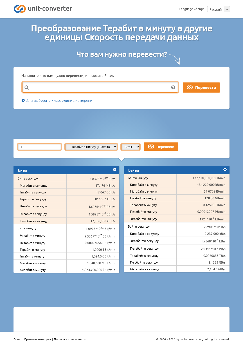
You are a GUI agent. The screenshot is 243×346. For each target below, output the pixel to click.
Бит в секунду (28, 178)
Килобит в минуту (33, 270)
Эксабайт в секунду (144, 241)
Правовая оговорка (37, 339)
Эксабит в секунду (33, 214)
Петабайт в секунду (144, 248)
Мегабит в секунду (33, 185)
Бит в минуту (27, 228)
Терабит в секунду (33, 199)
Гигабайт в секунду (144, 262)
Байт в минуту (138, 178)
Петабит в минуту (32, 243)
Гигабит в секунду (33, 192)
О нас (17, 339)
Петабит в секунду (33, 206)
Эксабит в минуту (32, 235)
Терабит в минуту (32, 249)
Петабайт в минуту (143, 211)
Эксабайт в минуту (143, 219)
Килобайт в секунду (144, 233)
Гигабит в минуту (32, 256)
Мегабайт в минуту (144, 191)
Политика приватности (70, 339)
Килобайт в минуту (144, 184)
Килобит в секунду (33, 221)
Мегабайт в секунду (144, 269)
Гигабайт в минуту (143, 198)
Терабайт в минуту (143, 205)
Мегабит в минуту (33, 263)
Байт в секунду (139, 226)
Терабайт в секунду (144, 255)
